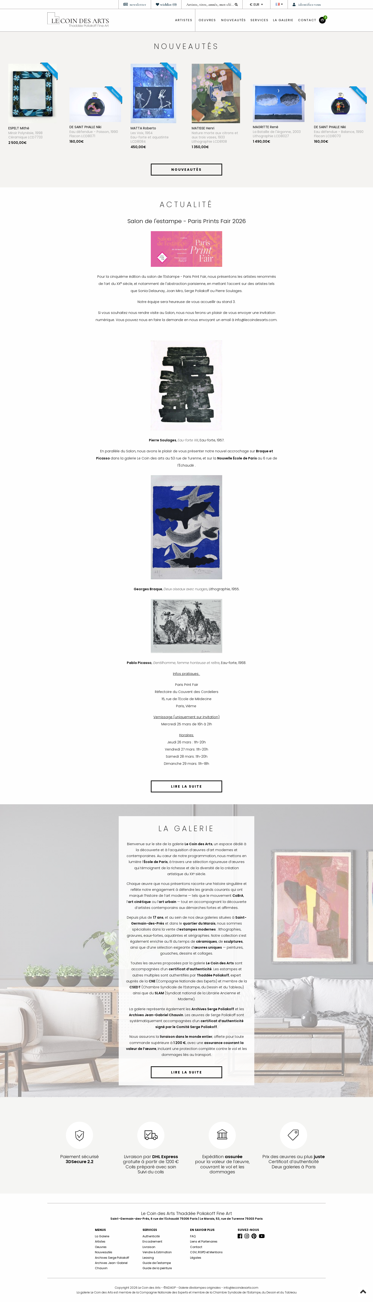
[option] (34, 112)
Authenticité (151, 1236)
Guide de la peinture (157, 1268)
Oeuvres (101, 1247)
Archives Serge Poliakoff (112, 1258)
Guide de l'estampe (156, 1263)
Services (259, 20)
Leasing (148, 1258)
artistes (183, 20)
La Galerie (283, 20)
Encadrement (152, 1241)
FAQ (193, 1236)
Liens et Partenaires (203, 1241)
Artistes (100, 1241)
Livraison (148, 1247)
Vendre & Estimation (157, 1252)
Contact (307, 20)
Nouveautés (233, 20)
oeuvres (207, 20)
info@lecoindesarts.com (241, 1288)
